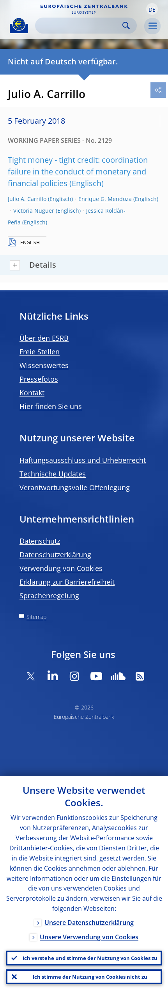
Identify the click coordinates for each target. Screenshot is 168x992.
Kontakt (31, 392)
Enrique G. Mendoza (105, 199)
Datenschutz (39, 541)
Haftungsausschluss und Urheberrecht (82, 460)
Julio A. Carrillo (27, 199)
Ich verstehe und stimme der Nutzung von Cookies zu (90, 958)
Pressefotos (38, 379)
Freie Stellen (39, 351)
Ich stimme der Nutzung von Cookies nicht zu (90, 976)
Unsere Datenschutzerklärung (89, 922)
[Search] (80, 25)
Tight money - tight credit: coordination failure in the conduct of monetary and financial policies (78, 171)
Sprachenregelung (49, 595)
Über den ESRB (44, 338)
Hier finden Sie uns (50, 406)
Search (126, 25)
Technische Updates (52, 473)
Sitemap (36, 616)
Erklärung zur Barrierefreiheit (67, 582)
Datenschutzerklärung (55, 554)
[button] (152, 9)
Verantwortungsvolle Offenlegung (74, 487)
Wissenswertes (44, 365)
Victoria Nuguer (33, 210)
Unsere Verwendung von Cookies (89, 937)
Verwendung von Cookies (61, 568)
